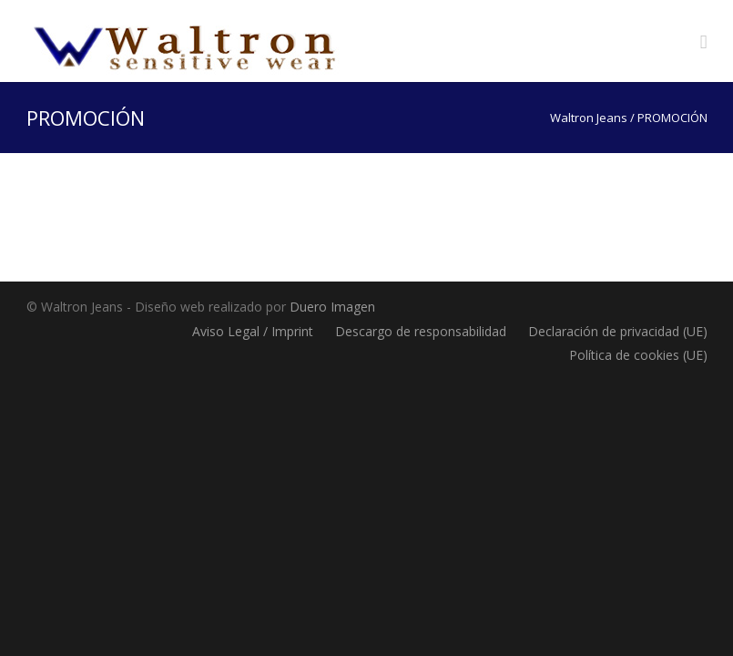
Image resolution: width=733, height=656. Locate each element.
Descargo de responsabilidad (420, 331)
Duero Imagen (332, 306)
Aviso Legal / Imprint (252, 331)
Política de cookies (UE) (638, 355)
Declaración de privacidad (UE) (618, 331)
